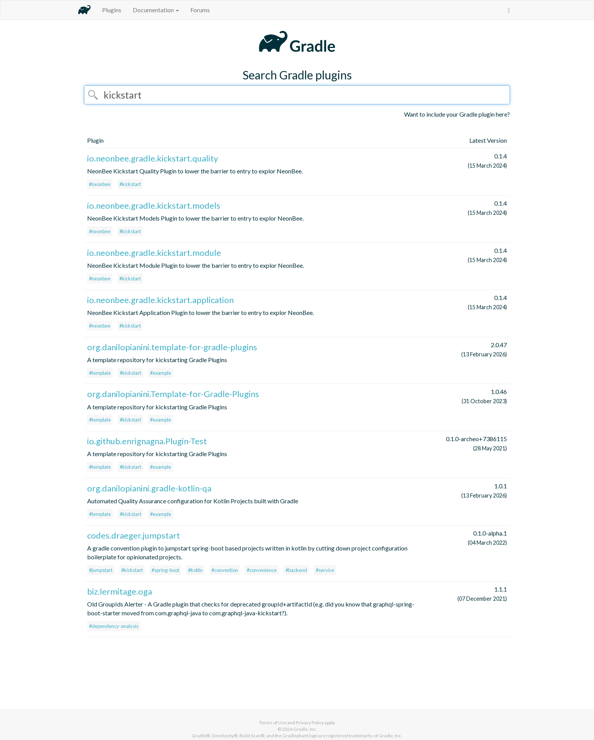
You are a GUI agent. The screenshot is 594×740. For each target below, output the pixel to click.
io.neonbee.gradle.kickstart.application (160, 300)
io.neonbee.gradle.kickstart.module (154, 252)
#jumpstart (100, 570)
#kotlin (195, 570)
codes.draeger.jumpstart (133, 535)
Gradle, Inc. (305, 729)
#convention (224, 570)
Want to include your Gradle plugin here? (457, 114)
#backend (296, 570)
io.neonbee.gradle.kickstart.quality (152, 158)
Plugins (111, 9)
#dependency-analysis (114, 626)
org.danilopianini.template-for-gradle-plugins (172, 347)
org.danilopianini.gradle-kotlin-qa (149, 488)
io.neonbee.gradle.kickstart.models (153, 205)
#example (160, 373)
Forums (200, 9)
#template (100, 373)
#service (325, 570)
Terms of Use (273, 722)
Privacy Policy (310, 722)
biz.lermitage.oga (119, 591)
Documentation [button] (156, 9)
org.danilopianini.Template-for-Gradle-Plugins (173, 394)
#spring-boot (165, 570)
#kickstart (130, 184)
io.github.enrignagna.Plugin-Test (147, 441)
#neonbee (100, 184)
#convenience (262, 570)
